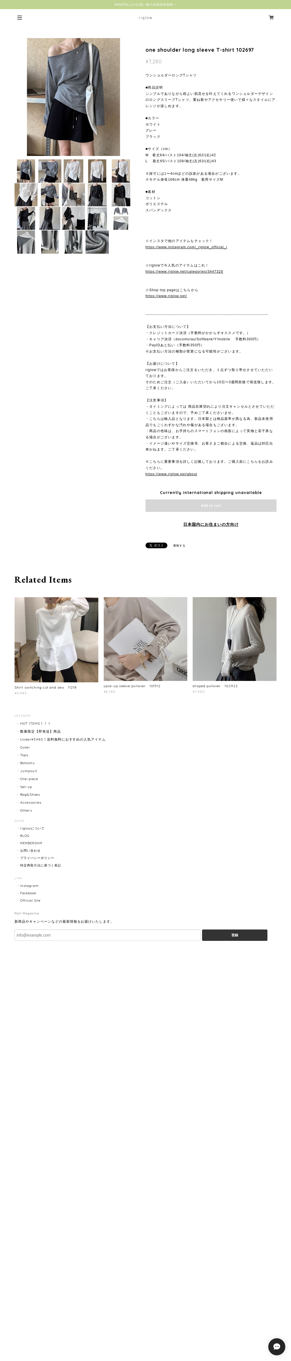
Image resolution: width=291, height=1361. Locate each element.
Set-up (26, 787)
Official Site (30, 901)
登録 (234, 935)
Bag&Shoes (30, 794)
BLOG (25, 836)
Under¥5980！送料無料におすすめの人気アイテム (63, 739)
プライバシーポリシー (37, 858)
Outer (25, 747)
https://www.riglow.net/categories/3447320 (184, 272)
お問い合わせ (30, 851)
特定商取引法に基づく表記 (40, 865)
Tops (24, 755)
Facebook (28, 893)
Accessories (30, 802)
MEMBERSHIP (31, 843)
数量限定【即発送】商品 (40, 731)
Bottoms (27, 763)
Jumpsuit (28, 771)
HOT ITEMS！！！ (35, 723)
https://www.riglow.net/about (171, 474)
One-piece (29, 779)
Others (26, 810)
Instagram (29, 886)
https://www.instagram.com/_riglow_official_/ (186, 247)
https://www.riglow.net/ (166, 296)
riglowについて (32, 828)
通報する (179, 545)
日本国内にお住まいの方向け (210, 524)
